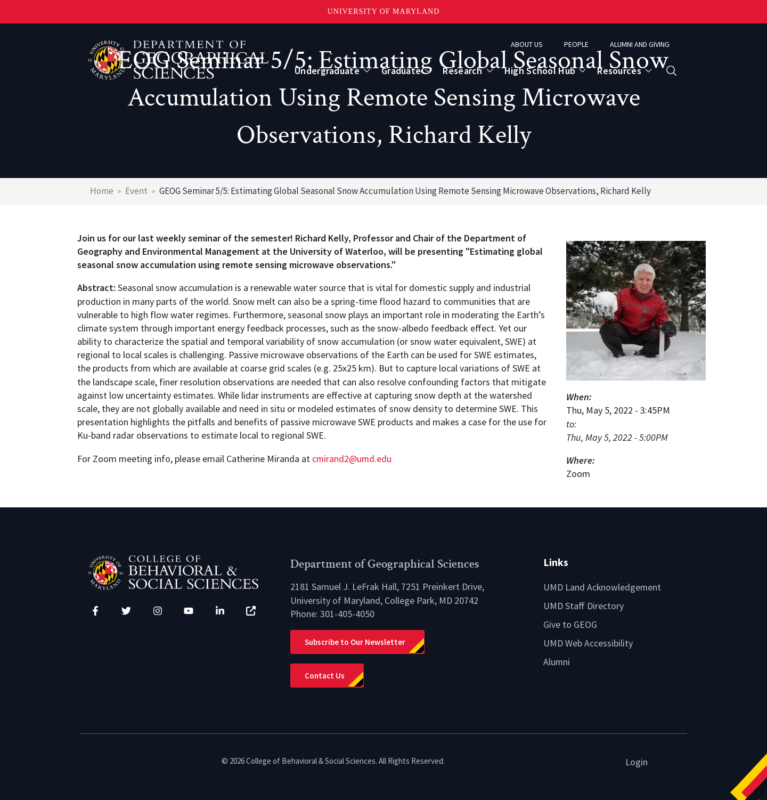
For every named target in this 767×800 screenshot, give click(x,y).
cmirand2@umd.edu (352, 458)
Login (636, 761)
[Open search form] (671, 70)
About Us (527, 44)
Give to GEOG (570, 623)
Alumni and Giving (640, 44)
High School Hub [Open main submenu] (540, 70)
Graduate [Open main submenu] (401, 70)
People (576, 44)
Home (101, 191)
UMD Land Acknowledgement (602, 586)
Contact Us (325, 675)
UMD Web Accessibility (588, 641)
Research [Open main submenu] (462, 70)
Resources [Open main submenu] (619, 70)
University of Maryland (384, 11)
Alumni (556, 659)
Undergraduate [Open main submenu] (327, 70)
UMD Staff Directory (583, 605)
